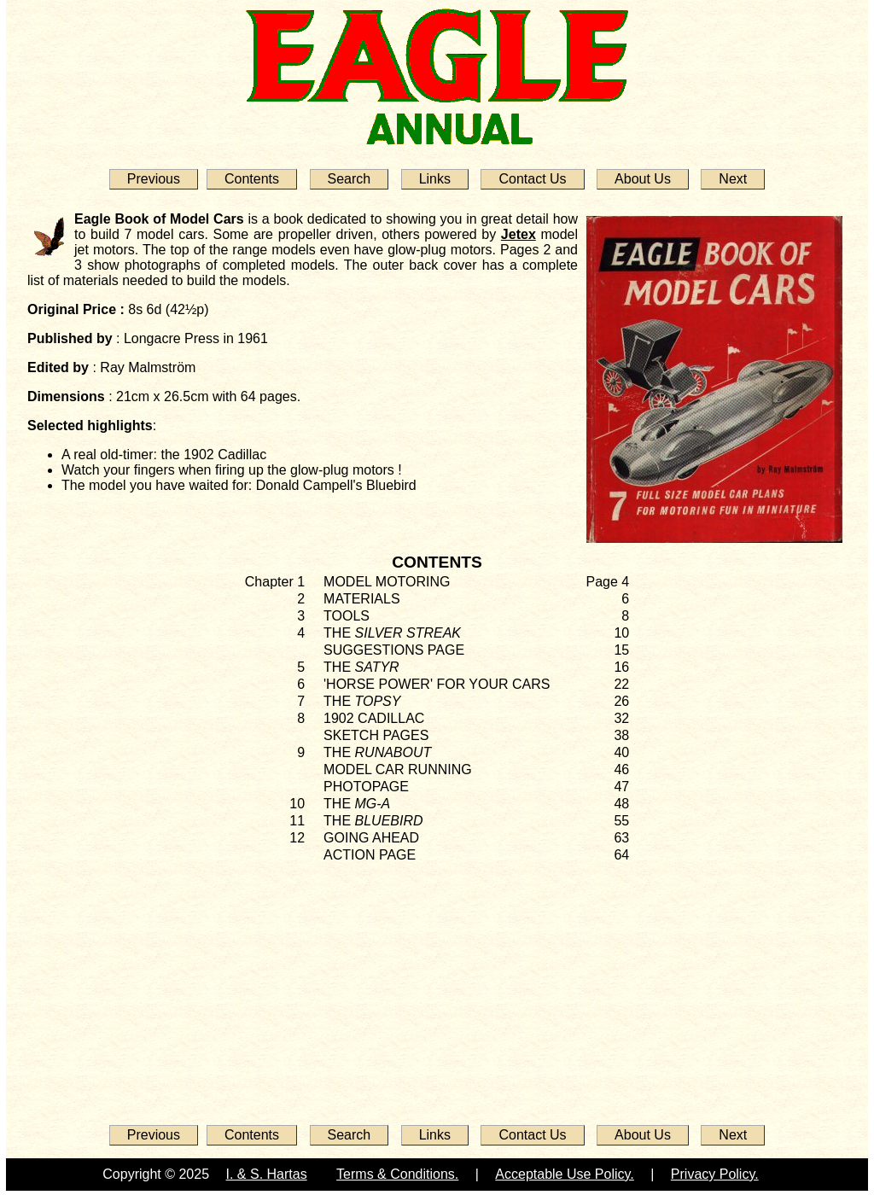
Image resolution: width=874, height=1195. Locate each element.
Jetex (518, 234)
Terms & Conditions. (397, 1174)
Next (733, 179)
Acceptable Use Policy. (564, 1174)
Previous (153, 179)
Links (435, 179)
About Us (643, 179)
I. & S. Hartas (266, 1174)
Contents (251, 179)
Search (349, 179)
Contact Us (532, 179)
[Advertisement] (437, 988)
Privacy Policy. (715, 1174)
